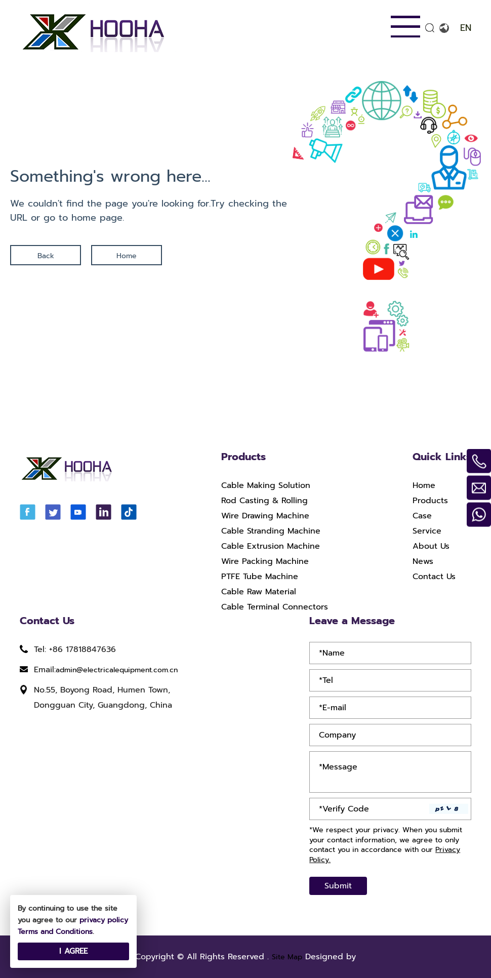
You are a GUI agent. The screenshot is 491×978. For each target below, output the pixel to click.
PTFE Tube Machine (259, 576)
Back (45, 256)
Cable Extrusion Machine (270, 546)
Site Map (287, 957)
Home (126, 256)
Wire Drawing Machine (265, 516)
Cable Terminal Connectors (274, 607)
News (423, 561)
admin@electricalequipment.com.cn (117, 670)
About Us (431, 546)
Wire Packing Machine (265, 561)
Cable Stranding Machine (270, 531)
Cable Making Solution (265, 485)
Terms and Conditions (55, 931)
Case (422, 516)
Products (430, 501)
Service (427, 531)
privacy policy (103, 920)
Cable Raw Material (258, 592)
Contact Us (434, 576)
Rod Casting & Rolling (264, 501)
